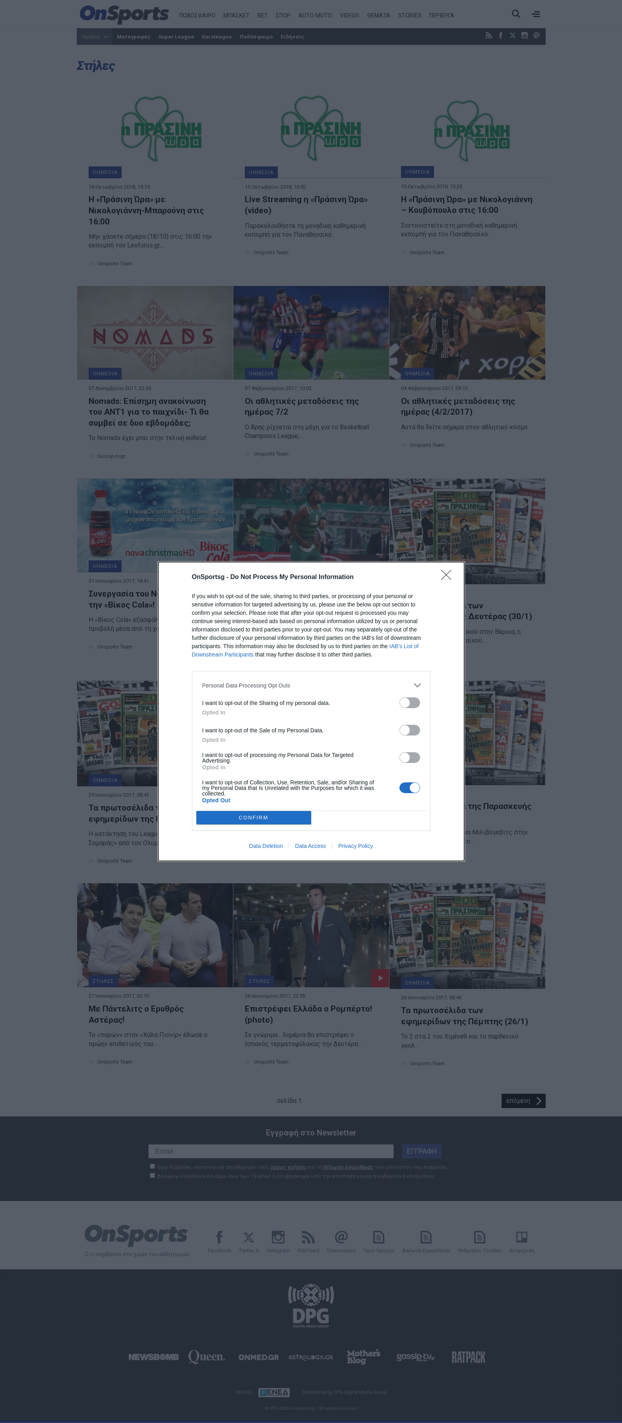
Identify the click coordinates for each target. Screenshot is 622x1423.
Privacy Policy (355, 846)
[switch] (409, 702)
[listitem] (311, 685)
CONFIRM (254, 818)
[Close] (448, 577)
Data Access (310, 846)
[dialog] (311, 711)
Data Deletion (266, 846)
